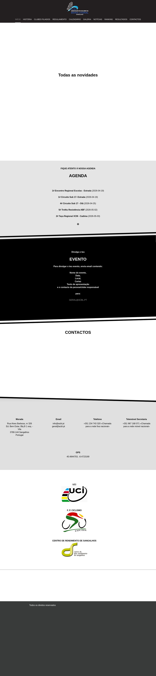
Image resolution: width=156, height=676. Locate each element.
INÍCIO (18, 19)
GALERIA (87, 19)
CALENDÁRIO (75, 19)
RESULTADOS (121, 19)
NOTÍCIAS (97, 19)
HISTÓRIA (27, 19)
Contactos (135, 19)
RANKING (109, 19)
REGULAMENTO (60, 19)
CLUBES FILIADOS (42, 19)
